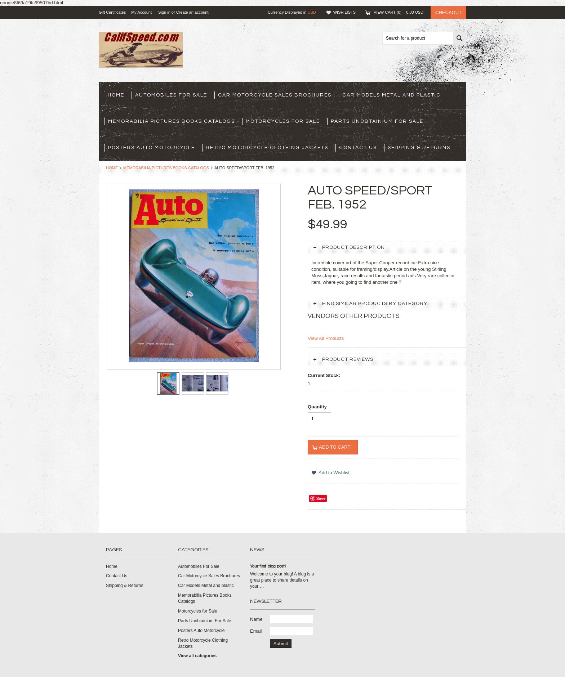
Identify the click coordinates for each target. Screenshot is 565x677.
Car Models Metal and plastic (391, 95)
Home (112, 168)
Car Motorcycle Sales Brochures (275, 95)
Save (321, 498)
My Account (141, 12)
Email (256, 631)
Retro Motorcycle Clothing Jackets (267, 147)
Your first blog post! (268, 566)
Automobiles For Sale (171, 95)
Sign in (164, 12)
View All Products (326, 338)
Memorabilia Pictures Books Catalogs (171, 121)
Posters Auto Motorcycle (151, 147)
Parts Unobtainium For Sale (377, 121)
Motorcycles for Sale (283, 121)
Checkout (448, 12)
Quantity (317, 406)
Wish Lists (344, 12)
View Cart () (398, 12)
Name (256, 619)
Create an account (192, 12)
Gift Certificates (112, 12)
